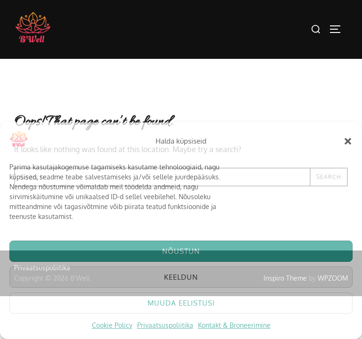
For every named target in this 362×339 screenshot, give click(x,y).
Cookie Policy (112, 325)
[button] (348, 141)
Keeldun (181, 277)
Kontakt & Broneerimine (234, 325)
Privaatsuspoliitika (165, 325)
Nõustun (181, 251)
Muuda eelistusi (181, 303)
